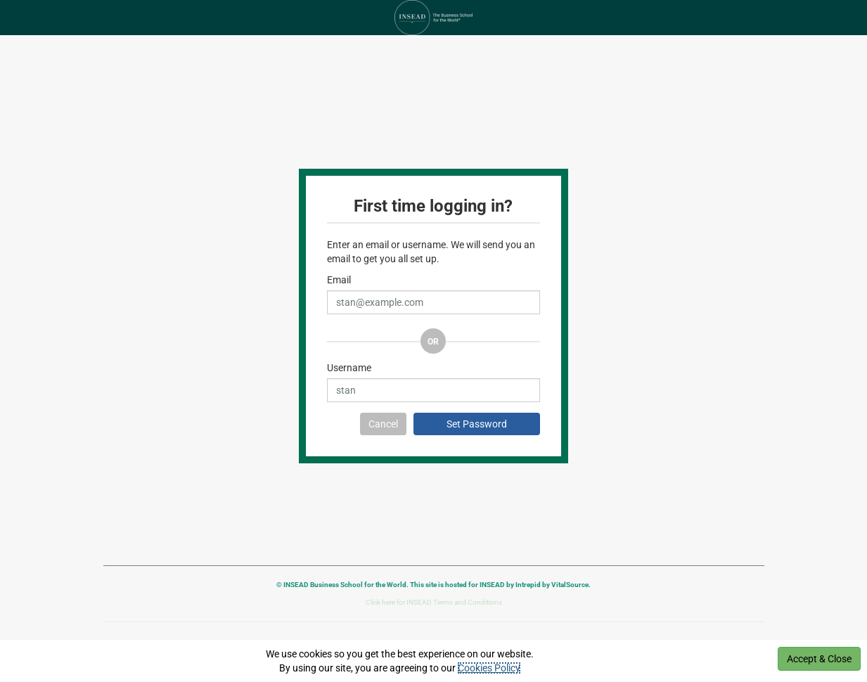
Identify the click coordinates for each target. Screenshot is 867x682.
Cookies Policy (489, 668)
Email (339, 279)
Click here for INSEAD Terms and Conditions (434, 602)
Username (349, 367)
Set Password (477, 424)
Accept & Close (819, 658)
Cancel (383, 424)
